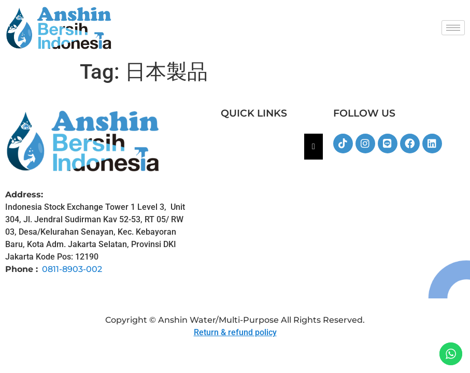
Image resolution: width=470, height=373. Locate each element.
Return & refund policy (235, 332)
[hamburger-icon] (453, 27)
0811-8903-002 (72, 269)
